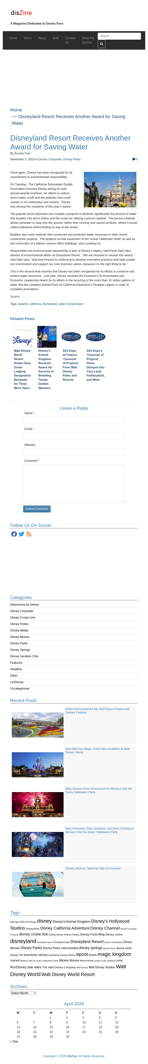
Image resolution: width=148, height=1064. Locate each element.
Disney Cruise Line (22, 617)
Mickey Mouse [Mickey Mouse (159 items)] (69, 960)
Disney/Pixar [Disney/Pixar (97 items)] (32, 928)
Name (29, 413)
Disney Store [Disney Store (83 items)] (109, 948)
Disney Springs (20, 649)
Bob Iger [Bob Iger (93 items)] (14, 922)
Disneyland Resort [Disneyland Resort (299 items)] (87, 941)
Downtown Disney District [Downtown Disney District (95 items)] (62, 955)
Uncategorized (19, 688)
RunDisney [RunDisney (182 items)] (18, 967)
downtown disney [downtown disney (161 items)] (36, 955)
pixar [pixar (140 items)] (119, 960)
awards (23, 303)
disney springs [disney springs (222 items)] (90, 948)
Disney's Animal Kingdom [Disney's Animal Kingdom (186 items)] (71, 921)
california (35, 303)
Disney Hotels (19, 624)
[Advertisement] (74, 75)
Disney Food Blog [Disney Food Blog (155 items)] (92, 934)
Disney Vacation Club (24, 656)
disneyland (50, 303)
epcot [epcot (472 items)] (82, 954)
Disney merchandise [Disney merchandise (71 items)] (113, 942)
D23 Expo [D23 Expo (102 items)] (30, 921)
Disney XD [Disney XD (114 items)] (16, 955)
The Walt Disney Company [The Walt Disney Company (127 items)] (59, 967)
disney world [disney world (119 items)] (124, 948)
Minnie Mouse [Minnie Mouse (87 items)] (87, 960)
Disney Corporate (21, 611)
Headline (16, 669)
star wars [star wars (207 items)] (34, 967)
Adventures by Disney (24, 604)
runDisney (17, 682)
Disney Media (19, 630)
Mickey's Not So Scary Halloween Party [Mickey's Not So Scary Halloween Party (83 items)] (39, 960)
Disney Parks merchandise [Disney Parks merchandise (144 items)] (60, 948)
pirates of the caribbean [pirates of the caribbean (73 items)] (105, 961)
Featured (16, 662)
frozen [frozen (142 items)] (93, 954)
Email (29, 429)
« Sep (14, 1041)
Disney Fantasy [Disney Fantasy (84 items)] (71, 934)
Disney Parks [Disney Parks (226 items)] (31, 948)
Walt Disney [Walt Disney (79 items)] (82, 967)
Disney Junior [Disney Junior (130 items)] (114, 934)
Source (15, 296)
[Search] (119, 36)
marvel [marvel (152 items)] (15, 960)
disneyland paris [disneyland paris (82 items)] (45, 942)
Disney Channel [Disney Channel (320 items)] (105, 928)
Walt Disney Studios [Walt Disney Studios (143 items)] (102, 967)
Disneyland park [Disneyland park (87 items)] (62, 942)
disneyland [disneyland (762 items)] (23, 941)
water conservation (71, 303)
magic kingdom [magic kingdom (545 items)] (114, 954)
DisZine (72, 1056)
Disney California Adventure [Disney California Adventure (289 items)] (65, 928)
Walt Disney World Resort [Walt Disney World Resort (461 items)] (68, 974)
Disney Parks (19, 643)
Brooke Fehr (23, 153)
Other (14, 675)
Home (16, 109)
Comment (32, 460)
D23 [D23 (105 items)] (22, 921)
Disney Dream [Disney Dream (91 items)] (56, 934)
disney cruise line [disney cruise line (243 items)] (33, 934)
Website (30, 444)
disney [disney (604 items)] (44, 921)
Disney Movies (20, 636)
